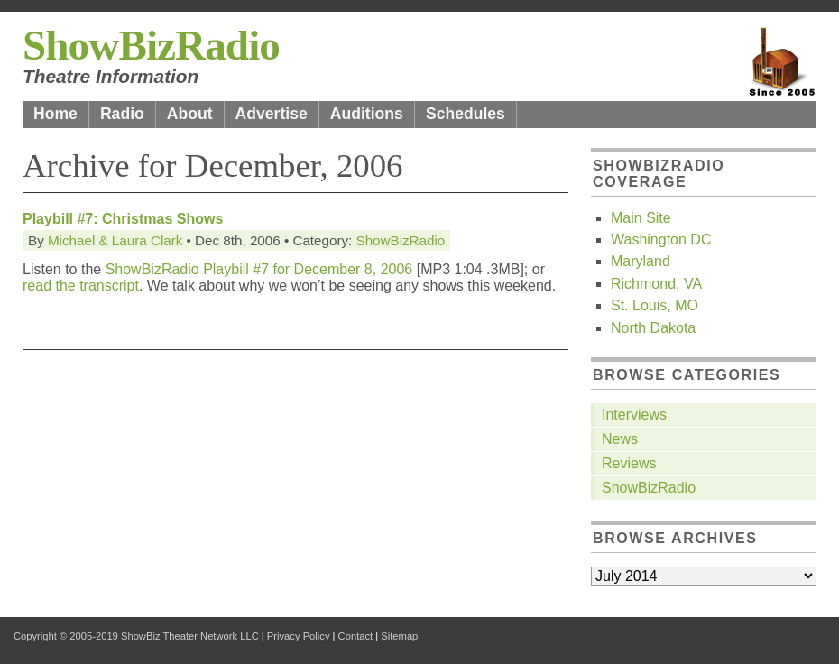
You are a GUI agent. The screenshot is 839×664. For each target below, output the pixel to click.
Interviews (634, 414)
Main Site (641, 218)
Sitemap (399, 636)
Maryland (640, 261)
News (620, 439)
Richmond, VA (656, 283)
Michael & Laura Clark (115, 240)
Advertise (271, 114)
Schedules (465, 114)
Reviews (629, 463)
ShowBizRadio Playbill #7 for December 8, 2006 (259, 269)
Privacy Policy (298, 636)
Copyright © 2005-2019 (66, 636)
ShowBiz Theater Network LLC (190, 636)
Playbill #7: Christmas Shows (123, 218)
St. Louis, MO (654, 305)
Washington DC (661, 239)
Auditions (366, 114)
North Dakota (653, 328)
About (190, 114)
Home (55, 114)
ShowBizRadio (151, 45)
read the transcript (81, 285)
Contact (355, 636)
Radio (122, 114)
